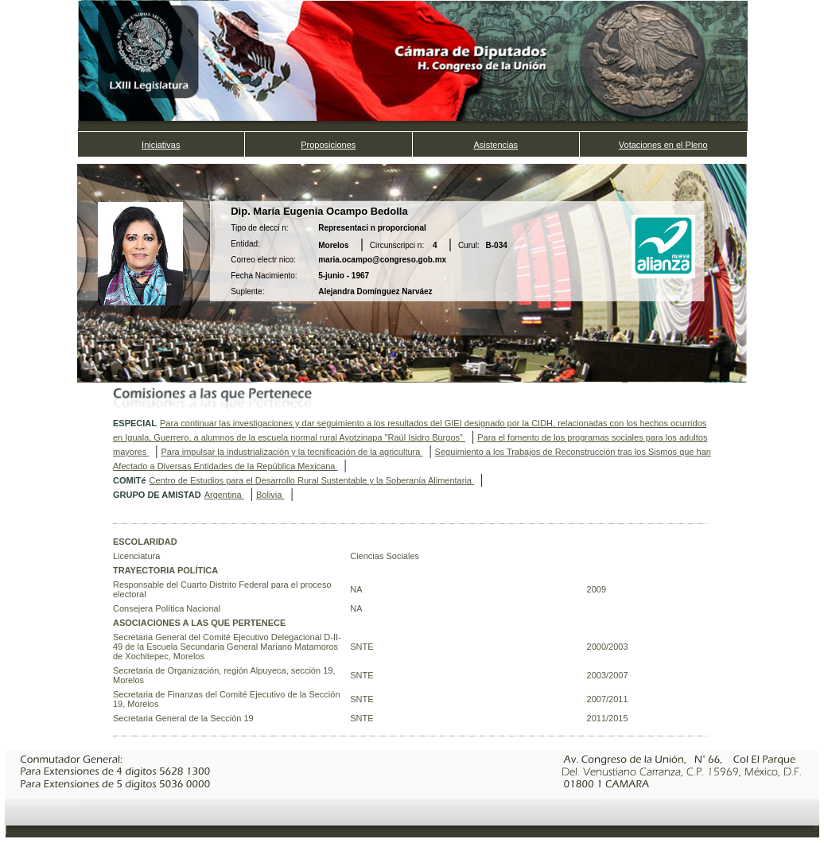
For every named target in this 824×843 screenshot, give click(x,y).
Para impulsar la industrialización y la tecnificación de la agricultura (291, 451)
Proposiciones (328, 145)
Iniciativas (161, 145)
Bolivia (270, 494)
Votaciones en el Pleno (663, 145)
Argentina (224, 494)
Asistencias (495, 145)
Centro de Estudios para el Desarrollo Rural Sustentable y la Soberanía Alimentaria (312, 480)
